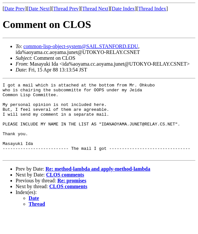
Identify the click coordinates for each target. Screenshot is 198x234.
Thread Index (152, 8)
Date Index (123, 8)
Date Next (39, 8)
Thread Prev (66, 8)
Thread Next (95, 8)
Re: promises (71, 195)
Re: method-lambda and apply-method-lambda (98, 183)
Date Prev (14, 8)
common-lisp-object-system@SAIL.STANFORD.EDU (80, 46)
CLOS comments (65, 189)
